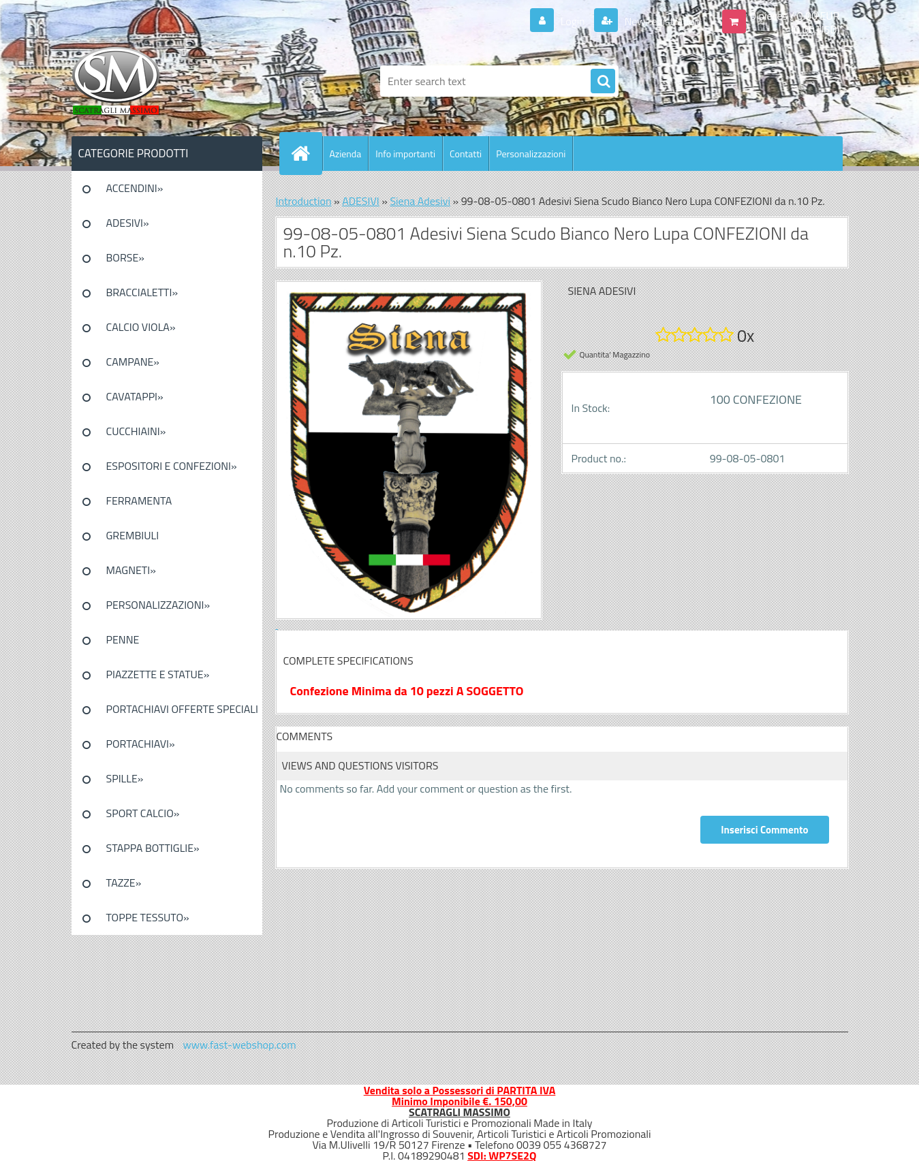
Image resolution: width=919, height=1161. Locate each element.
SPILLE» (125, 778)
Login (572, 21)
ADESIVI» (127, 222)
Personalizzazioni (530, 153)
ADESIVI (360, 201)
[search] (603, 82)
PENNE (123, 639)
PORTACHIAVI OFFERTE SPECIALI (182, 709)
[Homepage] (306, 153)
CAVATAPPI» (134, 396)
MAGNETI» (131, 570)
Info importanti (405, 153)
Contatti (466, 153)
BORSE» (125, 257)
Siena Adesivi (420, 201)
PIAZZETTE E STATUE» (158, 674)
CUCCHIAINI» (136, 431)
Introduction (304, 201)
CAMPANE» (133, 361)
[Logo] (165, 81)
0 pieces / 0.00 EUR (794, 15)
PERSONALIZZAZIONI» (158, 605)
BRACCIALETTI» (142, 292)
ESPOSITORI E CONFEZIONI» (171, 466)
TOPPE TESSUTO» (147, 917)
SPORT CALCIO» (143, 813)
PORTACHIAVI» (140, 743)
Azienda (346, 153)
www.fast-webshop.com (239, 1044)
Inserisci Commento (764, 830)
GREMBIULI (132, 535)
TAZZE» (124, 882)
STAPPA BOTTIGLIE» (153, 848)
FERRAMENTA (139, 500)
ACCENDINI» (134, 188)
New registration (661, 21)
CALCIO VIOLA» (141, 327)
